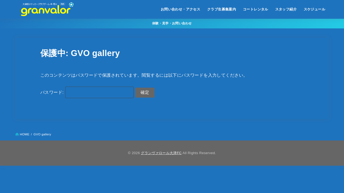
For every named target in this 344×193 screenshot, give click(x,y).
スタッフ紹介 (286, 9)
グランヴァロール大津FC (161, 153)
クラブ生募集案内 (221, 9)
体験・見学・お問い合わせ (172, 23)
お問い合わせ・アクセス (180, 9)
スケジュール (314, 9)
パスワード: (87, 92)
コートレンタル (255, 9)
